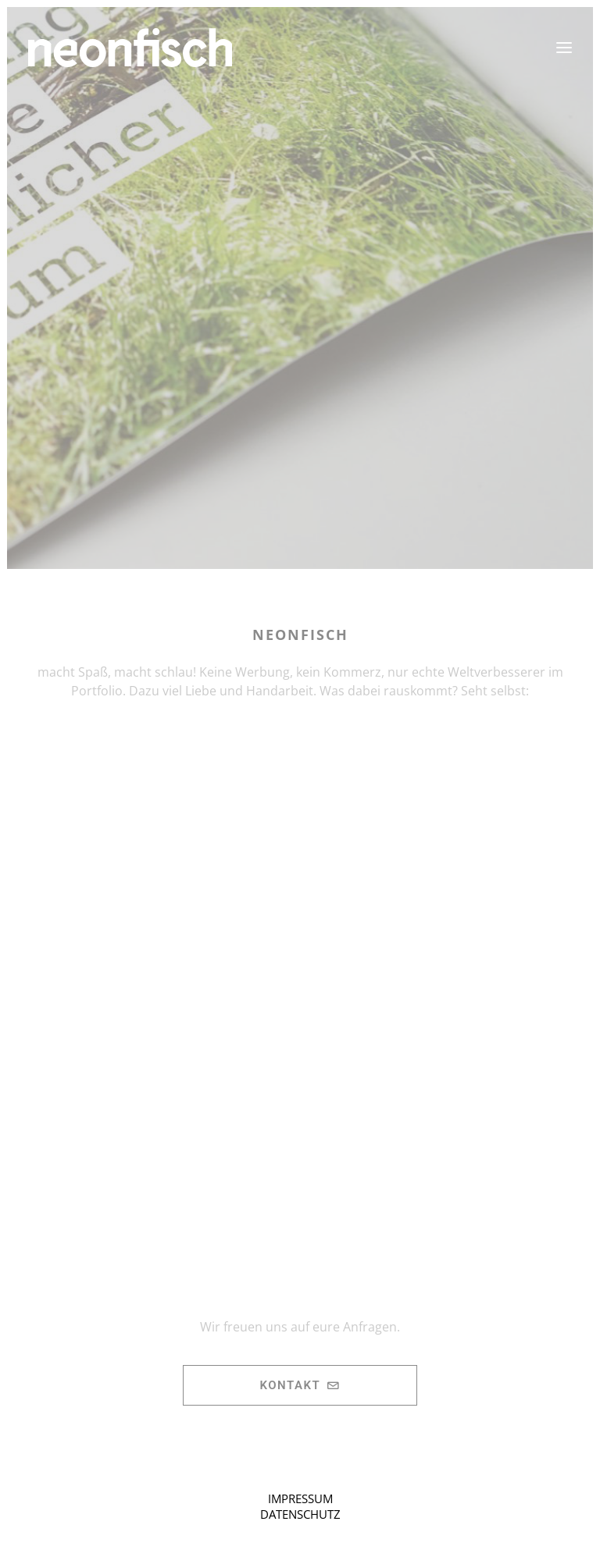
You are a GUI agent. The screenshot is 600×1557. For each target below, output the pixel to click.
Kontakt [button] (299, 1385)
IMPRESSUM (300, 1498)
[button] (564, 47)
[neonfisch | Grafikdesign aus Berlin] (130, 47)
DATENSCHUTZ (300, 1514)
